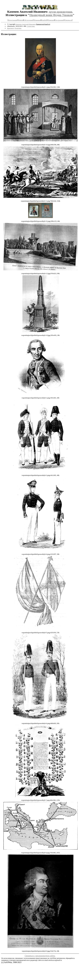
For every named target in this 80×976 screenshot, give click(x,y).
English (44, 20)
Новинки (37, 20)
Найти (20, 20)
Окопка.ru (68, 20)
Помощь (51, 20)
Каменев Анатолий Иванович (26, 24)
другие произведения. (61, 11)
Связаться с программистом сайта (40, 956)
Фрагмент (10, 28)
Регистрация (12, 20)
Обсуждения (28, 20)
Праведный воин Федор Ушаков (51, 15)
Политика (18, 28)
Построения (59, 20)
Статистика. (31, 26)
